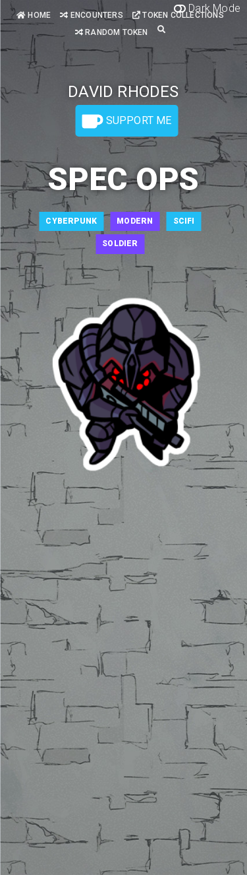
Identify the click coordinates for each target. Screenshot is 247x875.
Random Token (111, 32)
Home (33, 15)
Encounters (91, 15)
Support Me (126, 121)
